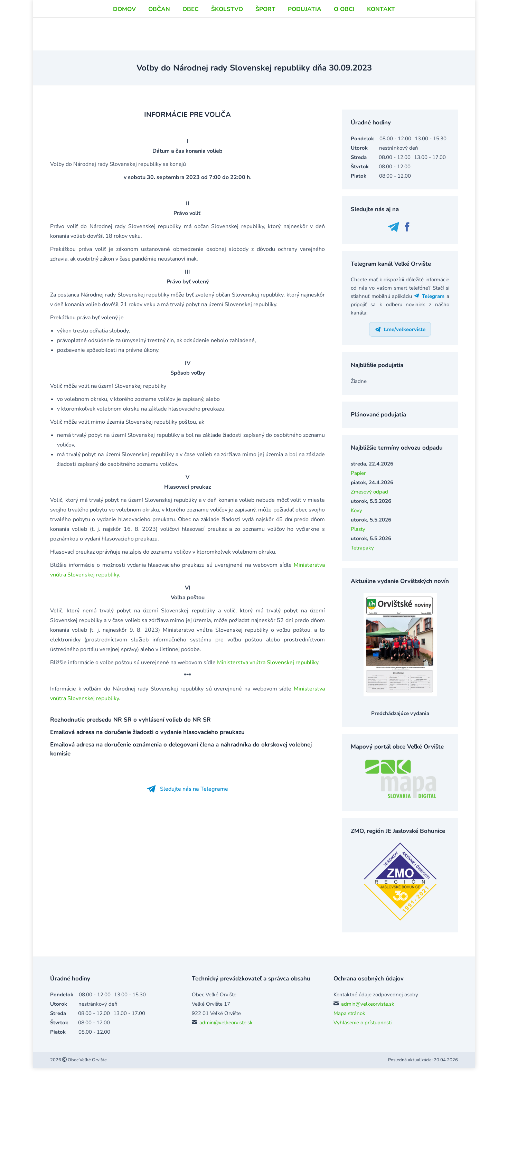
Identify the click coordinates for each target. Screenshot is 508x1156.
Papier (358, 473)
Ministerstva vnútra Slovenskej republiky (267, 662)
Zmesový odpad (369, 491)
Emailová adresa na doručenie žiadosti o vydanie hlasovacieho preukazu (147, 732)
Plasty (358, 529)
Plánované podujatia (378, 415)
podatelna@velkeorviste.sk (380, 20)
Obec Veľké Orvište (87, 1060)
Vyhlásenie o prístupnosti (362, 1022)
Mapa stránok (349, 1013)
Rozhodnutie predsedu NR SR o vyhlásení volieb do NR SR (130, 720)
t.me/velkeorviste (400, 329)
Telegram (429, 296)
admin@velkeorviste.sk (226, 1022)
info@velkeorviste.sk (373, 13)
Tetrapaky (362, 547)
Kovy (356, 510)
